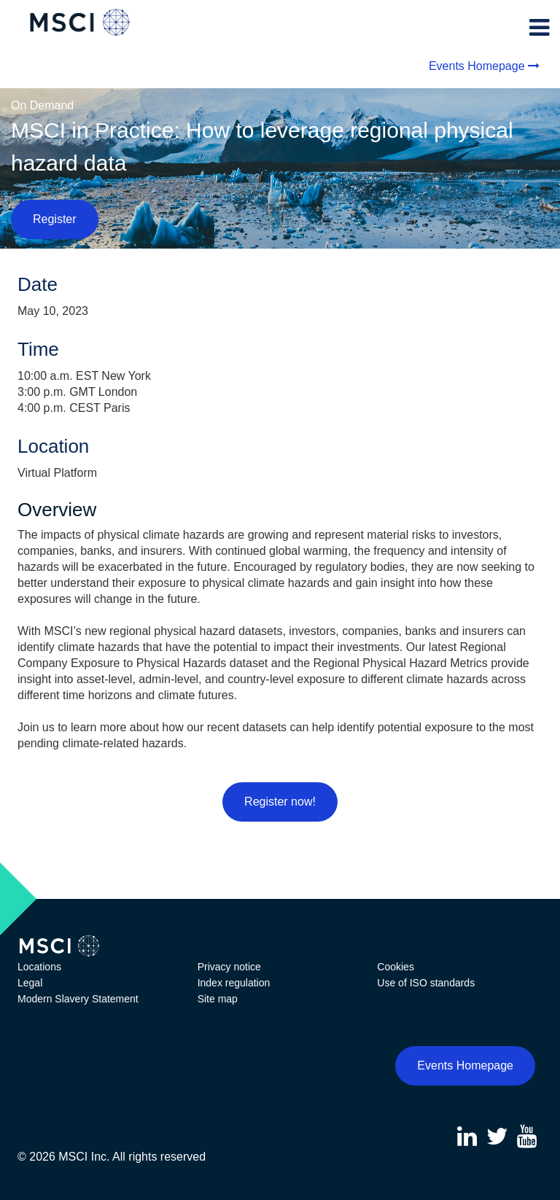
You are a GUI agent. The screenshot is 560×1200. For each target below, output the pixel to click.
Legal (30, 983)
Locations (39, 967)
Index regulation (234, 983)
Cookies (395, 967)
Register (55, 219)
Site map (218, 999)
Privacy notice (229, 967)
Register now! (280, 801)
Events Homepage (477, 66)
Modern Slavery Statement (78, 999)
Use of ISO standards (426, 983)
